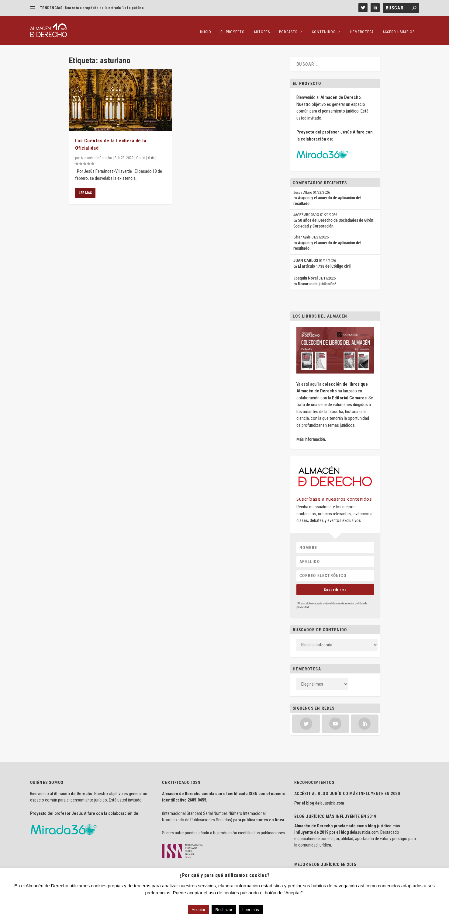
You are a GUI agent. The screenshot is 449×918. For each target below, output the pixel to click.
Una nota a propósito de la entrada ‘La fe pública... (105, 8)
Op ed (140, 153)
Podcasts (288, 27)
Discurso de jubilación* (317, 278)
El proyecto (232, 27)
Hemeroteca (362, 27)
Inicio (205, 27)
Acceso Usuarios (399, 27)
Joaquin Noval (305, 273)
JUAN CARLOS (305, 255)
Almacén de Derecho (96, 153)
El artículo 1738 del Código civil (324, 261)
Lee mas (85, 188)
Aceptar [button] (199, 909)
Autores (262, 27)
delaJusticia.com (329, 798)
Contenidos (323, 27)
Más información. (311, 434)
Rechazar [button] (223, 909)
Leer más (250, 909)
